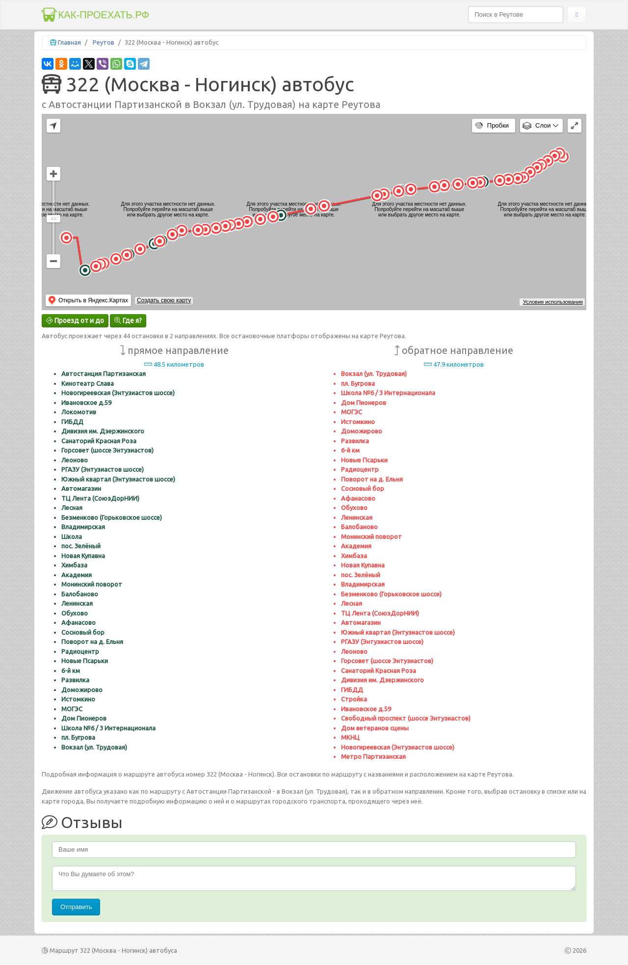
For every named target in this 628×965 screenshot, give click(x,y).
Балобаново (79, 593)
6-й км (70, 670)
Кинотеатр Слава (87, 383)
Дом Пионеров (83, 718)
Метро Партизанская (373, 756)
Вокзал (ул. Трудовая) (94, 747)
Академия (76, 574)
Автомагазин (81, 488)
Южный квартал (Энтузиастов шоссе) (118, 479)
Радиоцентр (80, 651)
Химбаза (74, 565)
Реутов (103, 42)
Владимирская (83, 526)
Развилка (75, 679)
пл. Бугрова (78, 737)
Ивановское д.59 (86, 402)
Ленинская (77, 603)
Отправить (76, 907)
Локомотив (78, 411)
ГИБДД (72, 421)
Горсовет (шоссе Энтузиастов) (107, 450)
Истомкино (78, 699)
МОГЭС (71, 708)
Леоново (74, 459)
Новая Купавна (83, 555)
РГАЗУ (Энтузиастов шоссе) (102, 469)
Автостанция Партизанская (103, 373)
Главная (69, 42)
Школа (71, 536)
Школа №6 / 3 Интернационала (108, 727)
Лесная (71, 507)
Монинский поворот (91, 584)
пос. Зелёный (81, 545)
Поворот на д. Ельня (92, 641)
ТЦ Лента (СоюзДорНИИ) (100, 498)
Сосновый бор (83, 632)
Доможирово (82, 689)
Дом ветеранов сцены (375, 727)
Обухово (74, 613)
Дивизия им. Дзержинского (102, 431)
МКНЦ (350, 737)
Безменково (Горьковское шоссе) (111, 517)
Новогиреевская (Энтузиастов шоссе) (118, 392)
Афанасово (78, 622)
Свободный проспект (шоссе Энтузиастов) (406, 718)
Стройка (354, 699)
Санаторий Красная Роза (98, 440)
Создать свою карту (164, 300)
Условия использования (553, 302)
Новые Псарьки (84, 660)
